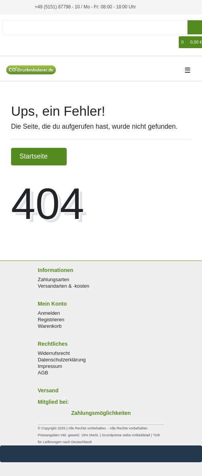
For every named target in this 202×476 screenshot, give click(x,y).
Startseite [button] (38, 156)
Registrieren (51, 319)
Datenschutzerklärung (62, 360)
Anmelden (49, 313)
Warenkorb (50, 326)
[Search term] (95, 27)
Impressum (50, 366)
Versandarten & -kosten (63, 286)
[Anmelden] (9, 42)
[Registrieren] (21, 42)
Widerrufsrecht (54, 353)
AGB (43, 373)
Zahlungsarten (53, 279)
